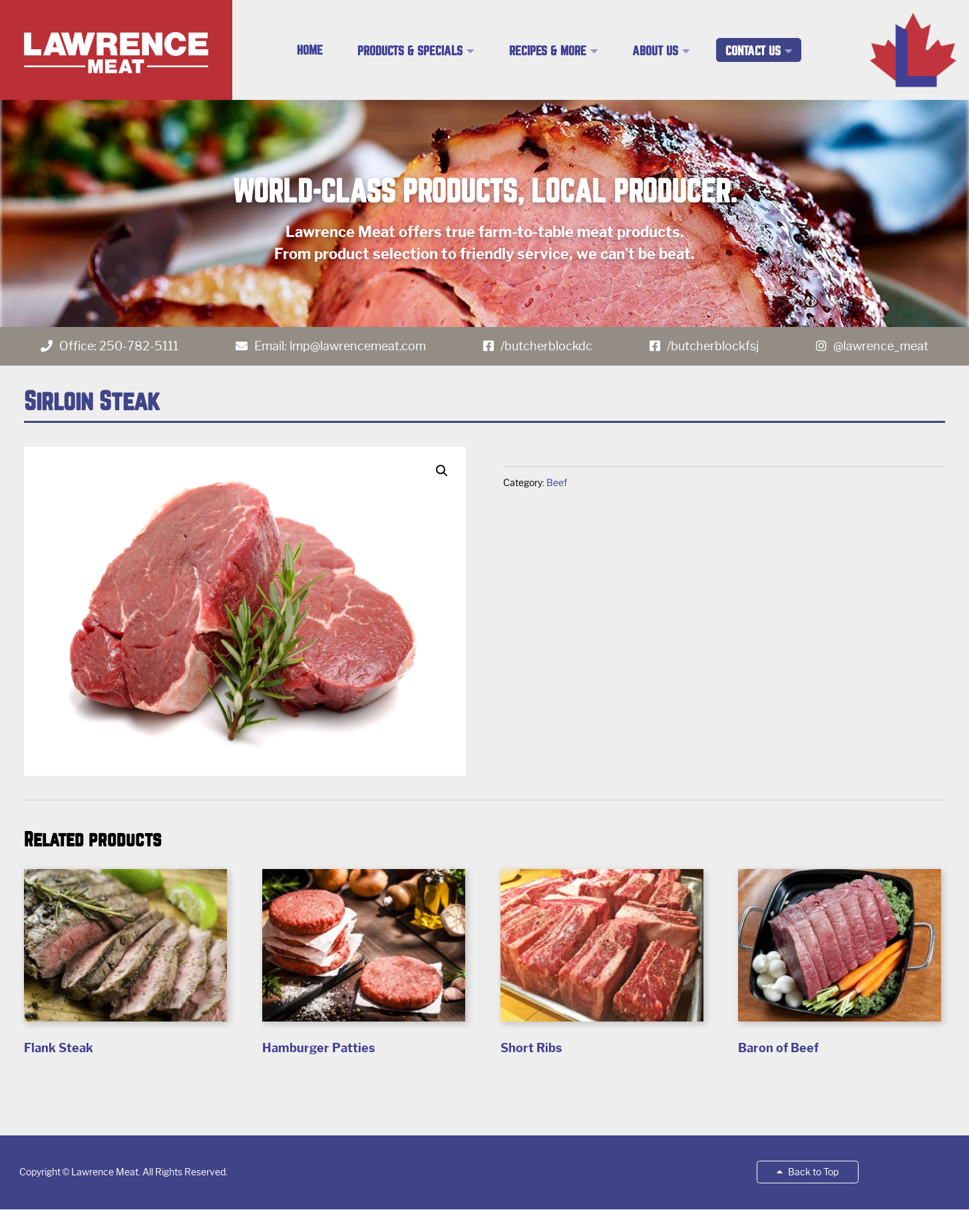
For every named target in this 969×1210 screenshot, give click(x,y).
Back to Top (808, 1172)
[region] (484, 213)
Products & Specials (410, 51)
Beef (556, 483)
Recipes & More (547, 51)
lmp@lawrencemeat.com (358, 346)
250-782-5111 (138, 346)
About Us (655, 51)
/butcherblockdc (546, 346)
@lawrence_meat (880, 346)
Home (310, 50)
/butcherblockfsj (713, 346)
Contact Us (753, 51)
